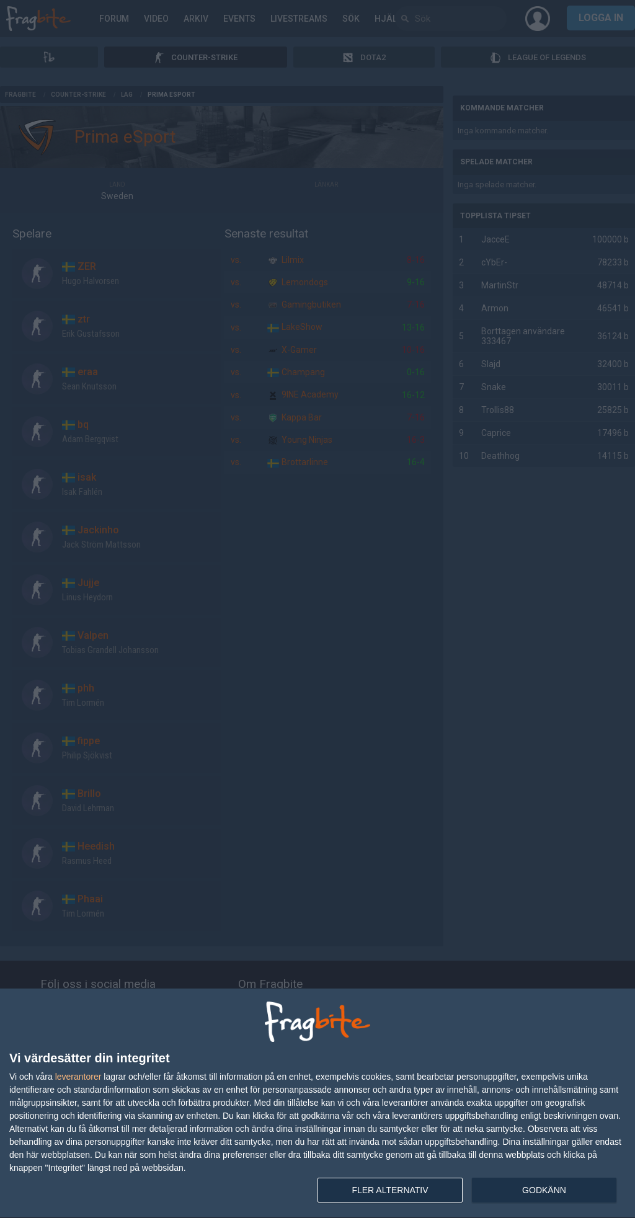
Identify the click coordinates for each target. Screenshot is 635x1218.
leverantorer (78, 1076)
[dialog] (317, 1103)
